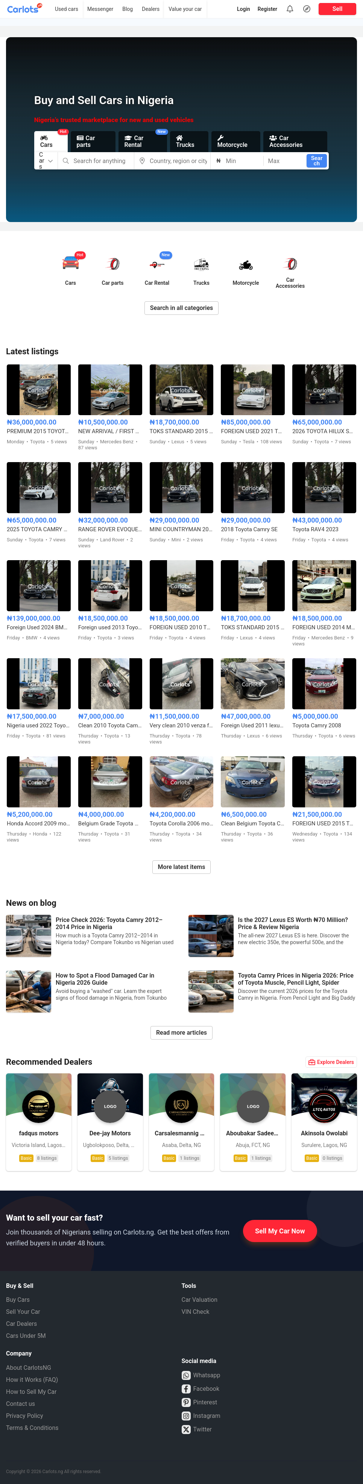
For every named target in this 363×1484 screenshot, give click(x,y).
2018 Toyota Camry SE (249, 529)
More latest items (181, 866)
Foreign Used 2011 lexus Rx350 (253, 725)
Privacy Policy (24, 1415)
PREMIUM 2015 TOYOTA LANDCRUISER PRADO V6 (39, 431)
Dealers (150, 9)
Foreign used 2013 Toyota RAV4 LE (110, 627)
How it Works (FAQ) (32, 1379)
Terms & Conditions (32, 1427)
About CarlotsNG (28, 1367)
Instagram (201, 1416)
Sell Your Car (23, 1311)
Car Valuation (200, 1299)
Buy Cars (18, 1299)
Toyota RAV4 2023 (315, 529)
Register (267, 9)
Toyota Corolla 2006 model (182, 823)
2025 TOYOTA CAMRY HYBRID (39, 529)
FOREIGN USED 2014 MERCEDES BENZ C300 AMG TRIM (324, 627)
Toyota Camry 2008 (316, 725)
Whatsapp (201, 1375)
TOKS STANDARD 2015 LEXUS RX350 (182, 431)
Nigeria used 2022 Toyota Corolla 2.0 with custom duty (39, 725)
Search (317, 161)
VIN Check (196, 1311)
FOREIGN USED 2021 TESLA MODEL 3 (253, 431)
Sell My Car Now (280, 1231)
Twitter (197, 1429)
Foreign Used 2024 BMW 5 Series (39, 627)
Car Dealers (21, 1323)
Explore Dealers (331, 1062)
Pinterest (199, 1402)
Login (243, 9)
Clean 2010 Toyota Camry (110, 725)
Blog (127, 9)
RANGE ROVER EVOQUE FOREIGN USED (110, 529)
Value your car (185, 9)
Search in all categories (181, 307)
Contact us (20, 1403)
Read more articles (181, 1032)
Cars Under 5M (26, 1335)
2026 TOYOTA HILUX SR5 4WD (324, 431)
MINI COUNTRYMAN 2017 (182, 529)
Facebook (200, 1388)
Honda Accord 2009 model (39, 823)
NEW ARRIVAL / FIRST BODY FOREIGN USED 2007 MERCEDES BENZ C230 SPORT (110, 431)
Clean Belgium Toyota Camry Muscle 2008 (253, 823)
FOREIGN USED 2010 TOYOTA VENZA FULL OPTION (182, 627)
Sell (338, 8)
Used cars (66, 9)
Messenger (100, 9)
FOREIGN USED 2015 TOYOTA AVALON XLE (324, 823)
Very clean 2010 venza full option (182, 725)
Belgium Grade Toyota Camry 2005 (110, 823)
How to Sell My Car (31, 1391)
